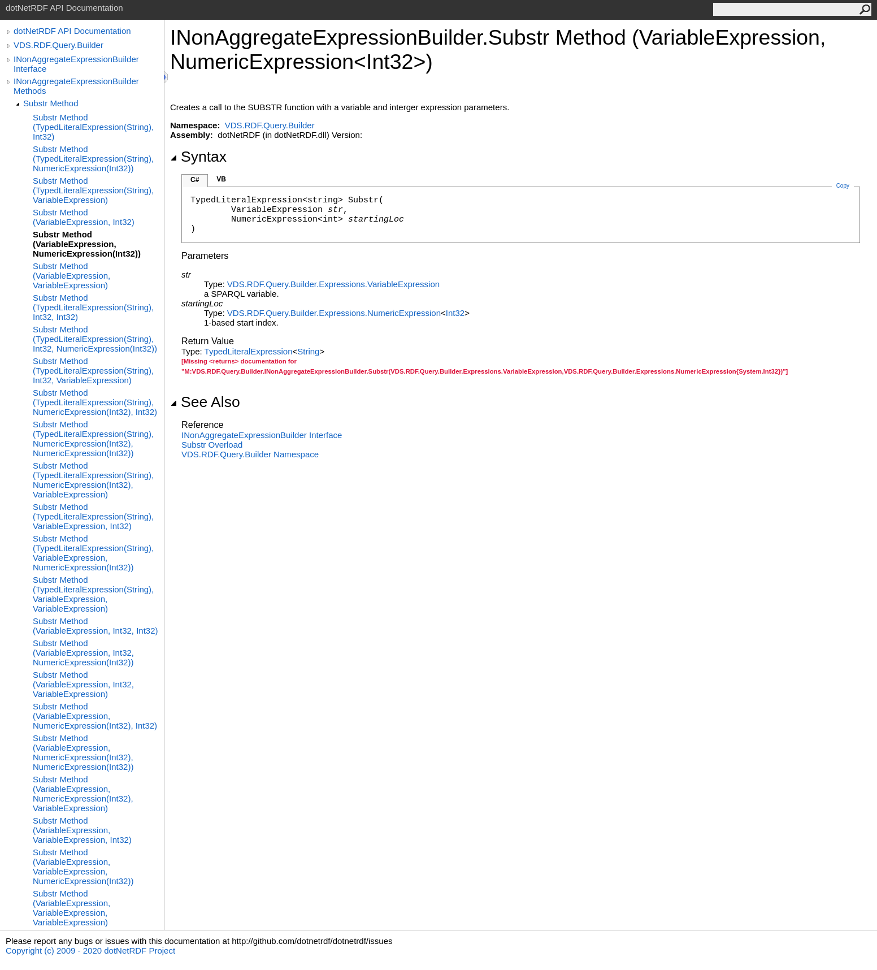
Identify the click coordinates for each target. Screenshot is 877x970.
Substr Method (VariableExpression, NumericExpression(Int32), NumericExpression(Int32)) (83, 752)
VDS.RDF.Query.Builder (58, 45)
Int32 (455, 313)
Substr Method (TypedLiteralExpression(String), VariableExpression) (93, 190)
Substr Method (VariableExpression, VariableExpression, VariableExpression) (71, 908)
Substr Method (51, 103)
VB (221, 179)
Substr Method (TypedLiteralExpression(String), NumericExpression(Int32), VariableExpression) (93, 480)
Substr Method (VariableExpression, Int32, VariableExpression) (83, 684)
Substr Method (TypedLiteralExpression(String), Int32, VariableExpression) (93, 370)
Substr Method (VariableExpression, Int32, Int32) (95, 625)
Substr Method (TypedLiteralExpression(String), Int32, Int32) (93, 307)
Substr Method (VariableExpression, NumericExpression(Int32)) (87, 243)
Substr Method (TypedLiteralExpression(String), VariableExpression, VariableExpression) (93, 594)
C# (194, 180)
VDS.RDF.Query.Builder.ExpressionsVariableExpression (333, 284)
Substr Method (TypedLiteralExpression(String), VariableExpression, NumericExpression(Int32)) (93, 553)
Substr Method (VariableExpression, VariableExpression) (71, 275)
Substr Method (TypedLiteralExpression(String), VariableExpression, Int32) (93, 516)
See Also (205, 401)
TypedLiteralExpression (249, 351)
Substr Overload (211, 444)
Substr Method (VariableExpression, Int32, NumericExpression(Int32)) (83, 652)
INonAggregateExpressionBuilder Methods (76, 86)
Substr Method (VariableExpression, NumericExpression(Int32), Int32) (95, 715)
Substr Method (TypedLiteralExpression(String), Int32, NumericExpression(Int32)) (95, 338)
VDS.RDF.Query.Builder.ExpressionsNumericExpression (334, 313)
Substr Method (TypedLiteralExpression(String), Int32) (93, 126)
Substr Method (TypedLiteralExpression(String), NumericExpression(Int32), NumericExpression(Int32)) (93, 438)
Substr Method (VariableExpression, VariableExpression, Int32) (82, 830)
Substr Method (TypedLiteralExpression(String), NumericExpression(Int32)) (93, 158)
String (308, 351)
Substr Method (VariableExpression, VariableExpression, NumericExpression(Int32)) (83, 866)
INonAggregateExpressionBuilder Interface (76, 63)
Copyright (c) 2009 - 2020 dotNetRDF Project (90, 950)
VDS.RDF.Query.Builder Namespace (250, 454)
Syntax (198, 156)
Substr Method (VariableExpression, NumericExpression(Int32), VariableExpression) (83, 793)
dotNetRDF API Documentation (72, 31)
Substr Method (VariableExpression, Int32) (83, 217)
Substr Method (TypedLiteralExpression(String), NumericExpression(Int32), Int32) (95, 402)
